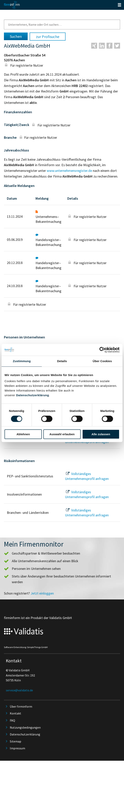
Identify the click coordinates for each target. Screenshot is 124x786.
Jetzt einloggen (42, 593)
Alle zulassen (100, 434)
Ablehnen (23, 434)
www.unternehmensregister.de (69, 170)
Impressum (17, 748)
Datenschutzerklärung (32, 395)
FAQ (12, 720)
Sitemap (15, 741)
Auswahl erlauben (62, 434)
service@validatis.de (19, 690)
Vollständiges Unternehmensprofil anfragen (87, 476)
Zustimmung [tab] (22, 361)
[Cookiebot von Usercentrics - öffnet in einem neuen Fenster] (102, 350)
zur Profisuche (47, 36)
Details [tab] (62, 361)
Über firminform (21, 706)
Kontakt (15, 713)
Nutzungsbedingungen (25, 727)
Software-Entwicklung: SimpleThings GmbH (26, 647)
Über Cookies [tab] (102, 361)
